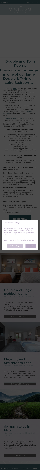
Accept (31, 246)
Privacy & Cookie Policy (16, 240)
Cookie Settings (15, 246)
